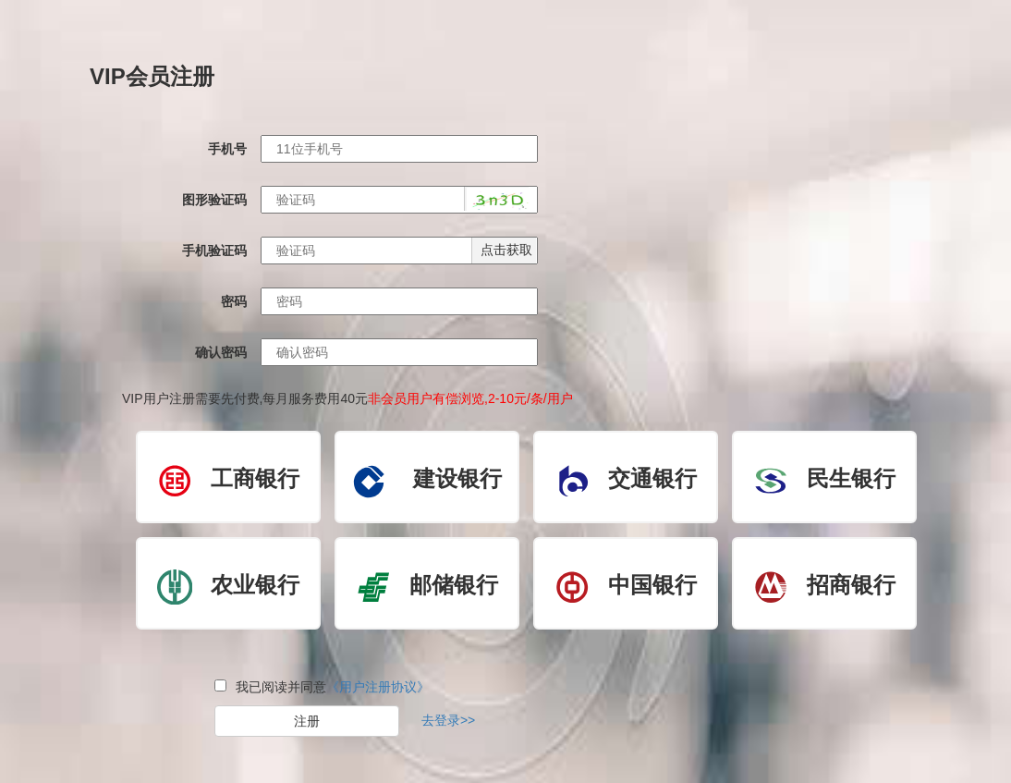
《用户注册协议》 (378, 686)
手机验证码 (214, 250)
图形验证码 (214, 199)
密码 (234, 301)
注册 (307, 721)
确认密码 (221, 352)
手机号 (227, 148)
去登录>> (448, 720)
